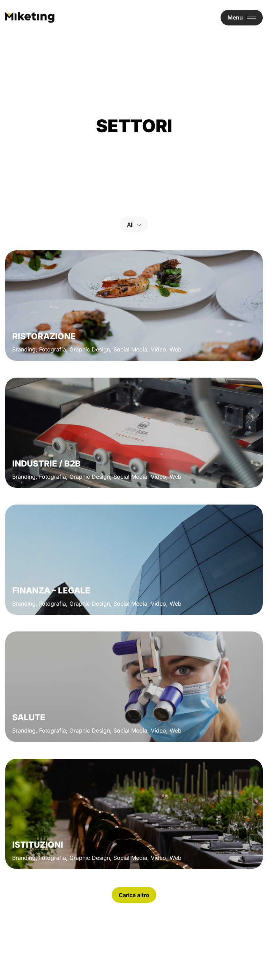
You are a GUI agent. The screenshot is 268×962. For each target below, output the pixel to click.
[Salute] (134, 686)
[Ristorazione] (134, 305)
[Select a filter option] (134, 224)
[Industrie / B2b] (134, 433)
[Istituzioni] (134, 814)
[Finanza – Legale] (134, 560)
